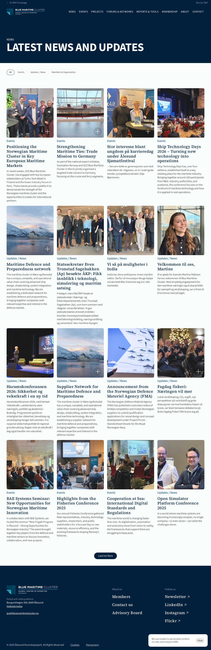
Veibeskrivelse (14, 606)
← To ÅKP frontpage (17, 2)
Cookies (75, 645)
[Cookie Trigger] (115, 645)
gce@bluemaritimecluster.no (23, 613)
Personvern (92, 645)
